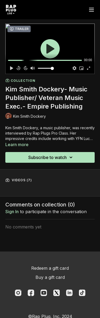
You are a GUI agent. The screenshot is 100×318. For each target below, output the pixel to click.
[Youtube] (44, 293)
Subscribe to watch (51, 157)
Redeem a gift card (50, 268)
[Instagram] (18, 293)
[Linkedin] (69, 293)
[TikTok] (82, 293)
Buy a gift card (50, 277)
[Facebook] (31, 293)
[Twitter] (56, 293)
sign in (12, 211)
